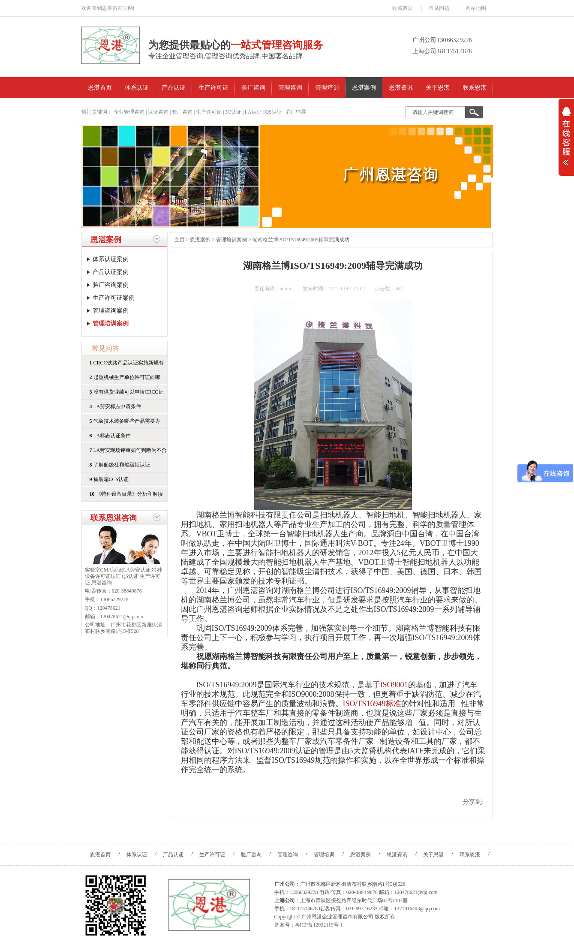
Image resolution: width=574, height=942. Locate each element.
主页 (179, 240)
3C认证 (233, 112)
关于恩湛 (438, 87)
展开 (566, 142)
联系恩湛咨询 (113, 518)
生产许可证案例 (114, 298)
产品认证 (174, 87)
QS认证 (273, 112)
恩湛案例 (364, 87)
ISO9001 (394, 684)
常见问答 (105, 348)
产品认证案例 (111, 272)
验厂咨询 (253, 87)
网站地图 (476, 8)
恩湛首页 (100, 87)
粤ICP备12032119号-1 (319, 925)
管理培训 (327, 87)
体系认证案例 (111, 259)
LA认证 (253, 112)
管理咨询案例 (111, 310)
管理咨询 (290, 87)
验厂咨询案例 (111, 285)
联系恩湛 (475, 87)
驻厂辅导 (295, 112)
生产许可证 (213, 87)
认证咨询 (158, 112)
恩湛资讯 (401, 87)
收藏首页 (402, 8)
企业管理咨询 (129, 112)
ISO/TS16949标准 (372, 703)
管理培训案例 (111, 323)
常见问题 (439, 8)
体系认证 (137, 87)
